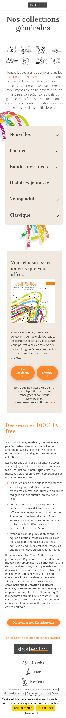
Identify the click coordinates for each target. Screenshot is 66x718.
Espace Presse (14, 689)
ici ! (52, 402)
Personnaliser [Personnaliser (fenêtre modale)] (34, 713)
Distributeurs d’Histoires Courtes (31, 77)
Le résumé (47, 372)
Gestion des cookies (14, 693)
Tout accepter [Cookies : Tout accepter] (23, 708)
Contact (55, 693)
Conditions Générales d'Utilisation (40, 689)
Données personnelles (38, 693)
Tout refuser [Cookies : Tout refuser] (45, 708)
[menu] (4, 5)
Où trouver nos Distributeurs (33, 622)
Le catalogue (23, 372)
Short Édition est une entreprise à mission (33, 637)
